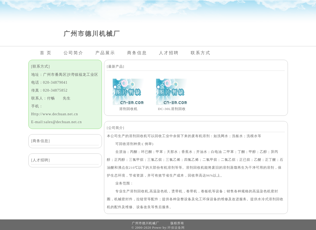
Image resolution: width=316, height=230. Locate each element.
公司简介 (74, 53)
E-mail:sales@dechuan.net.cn (56, 122)
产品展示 (105, 53)
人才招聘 (169, 53)
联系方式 (201, 53)
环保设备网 (176, 227)
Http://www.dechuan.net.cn (54, 114)
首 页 (46, 53)
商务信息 (137, 53)
